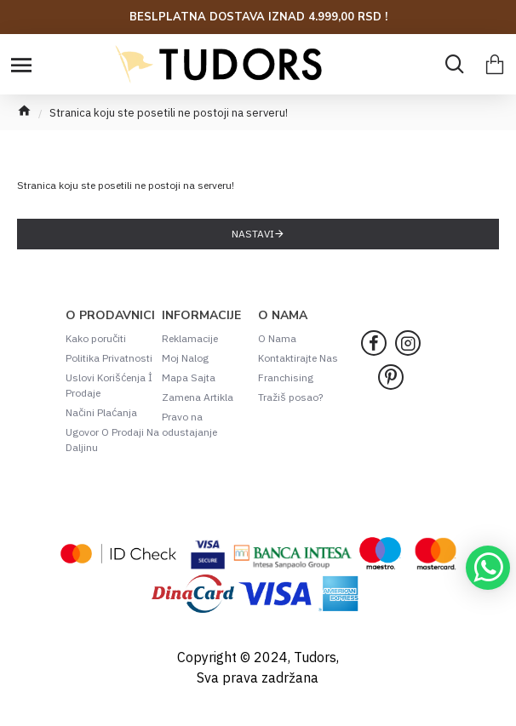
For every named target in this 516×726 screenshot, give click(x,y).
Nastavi (253, 233)
